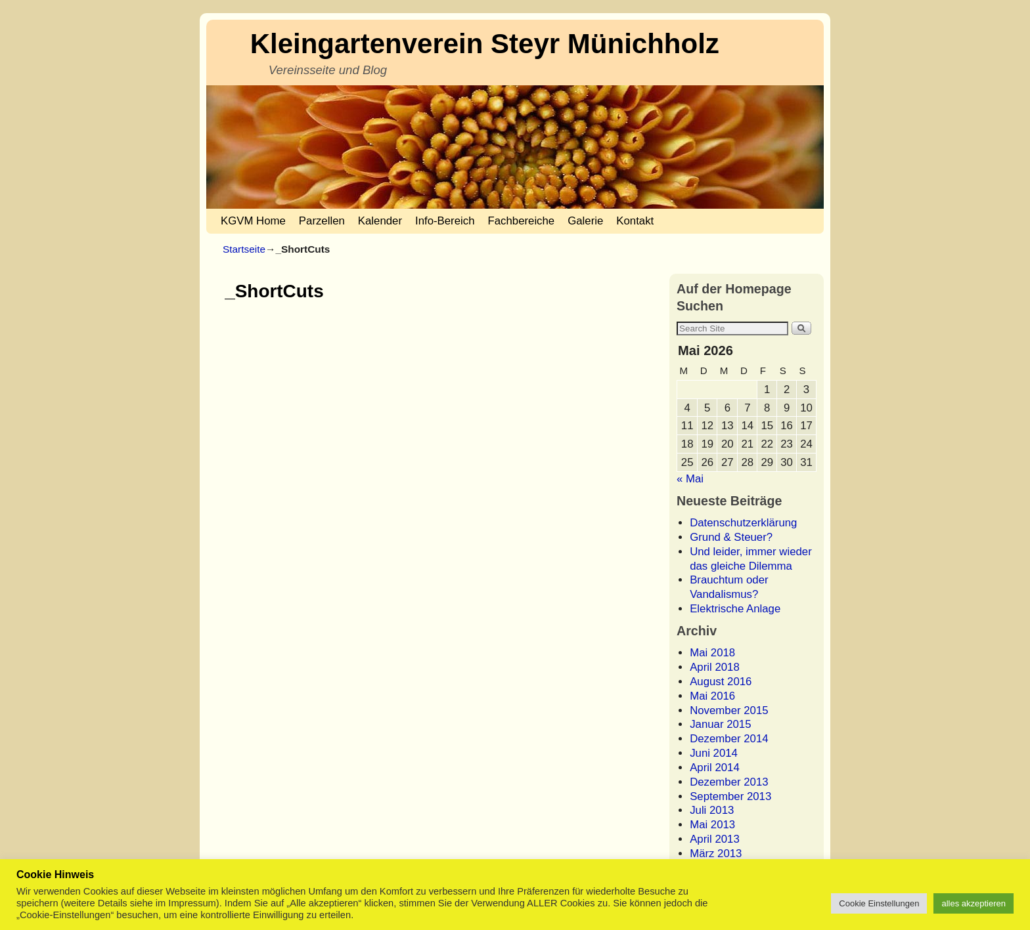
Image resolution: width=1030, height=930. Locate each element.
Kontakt (635, 221)
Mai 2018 (712, 652)
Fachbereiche (521, 221)
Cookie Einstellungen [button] (879, 903)
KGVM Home (253, 221)
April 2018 (715, 667)
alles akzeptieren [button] (973, 903)
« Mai (690, 479)
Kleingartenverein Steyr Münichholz (484, 43)
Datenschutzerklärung (743, 523)
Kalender (380, 221)
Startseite (244, 249)
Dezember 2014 (729, 738)
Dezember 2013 (729, 782)
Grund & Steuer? (731, 537)
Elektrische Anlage (735, 608)
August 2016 (720, 681)
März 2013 (716, 853)
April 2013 (715, 839)
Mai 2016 (712, 696)
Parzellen (322, 221)
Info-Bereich (444, 221)
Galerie (585, 221)
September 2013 (730, 796)
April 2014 (715, 767)
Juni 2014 (714, 753)
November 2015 (729, 710)
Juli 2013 (712, 810)
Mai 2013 (712, 824)
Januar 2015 (720, 724)
